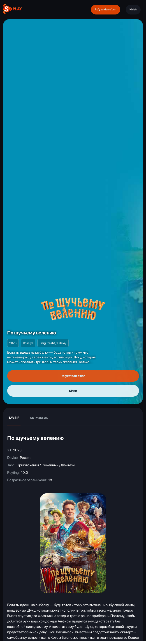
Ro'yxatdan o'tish (105, 9)
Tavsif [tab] (14, 417)
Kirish (133, 9)
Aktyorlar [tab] (39, 418)
